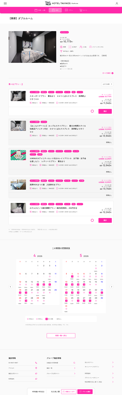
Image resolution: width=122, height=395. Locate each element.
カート (83, 10)
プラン (69, 10)
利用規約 (23, 379)
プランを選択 (84, 392)
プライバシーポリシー (99, 378)
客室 (55, 10)
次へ (111, 287)
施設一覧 (61, 368)
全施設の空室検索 (61, 363)
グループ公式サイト (61, 373)
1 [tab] (29, 61)
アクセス (23, 368)
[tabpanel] (32, 47)
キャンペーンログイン (99, 367)
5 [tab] (35, 61)
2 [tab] (30, 61)
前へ (10, 287)
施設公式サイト (23, 373)
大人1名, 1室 (55, 391)
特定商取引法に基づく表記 (99, 382)
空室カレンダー (69, 392)
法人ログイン (99, 362)
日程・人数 (40, 10)
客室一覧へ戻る (61, 335)
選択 (105, 111)
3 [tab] (32, 61)
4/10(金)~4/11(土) (38, 391)
